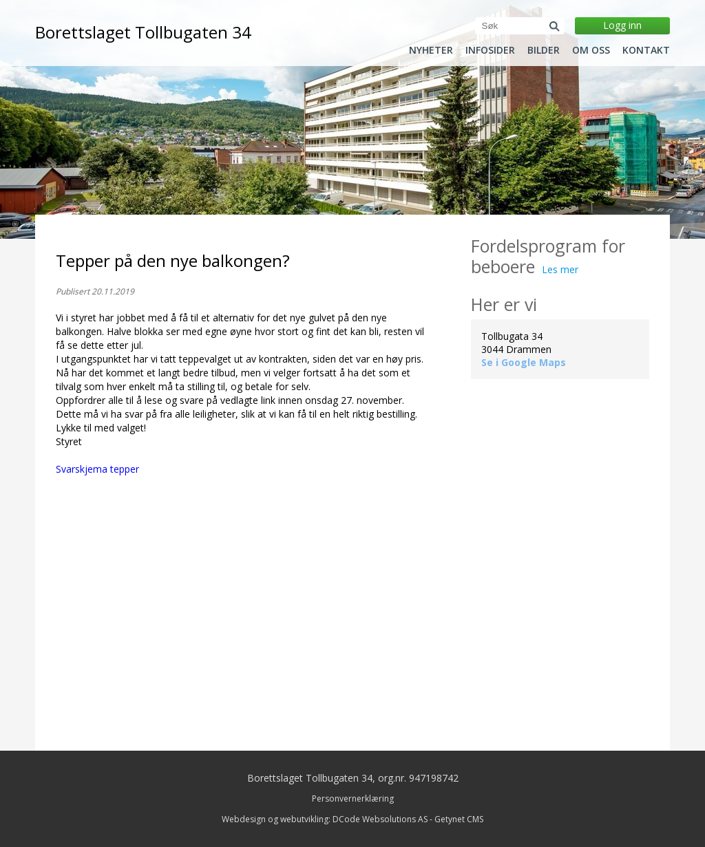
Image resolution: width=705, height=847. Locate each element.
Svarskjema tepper (97, 468)
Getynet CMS (458, 819)
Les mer (560, 269)
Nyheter (431, 50)
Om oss (591, 50)
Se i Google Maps (523, 362)
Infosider (490, 50)
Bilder (543, 50)
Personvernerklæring (353, 798)
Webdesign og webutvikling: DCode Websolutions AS (325, 819)
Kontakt (646, 50)
